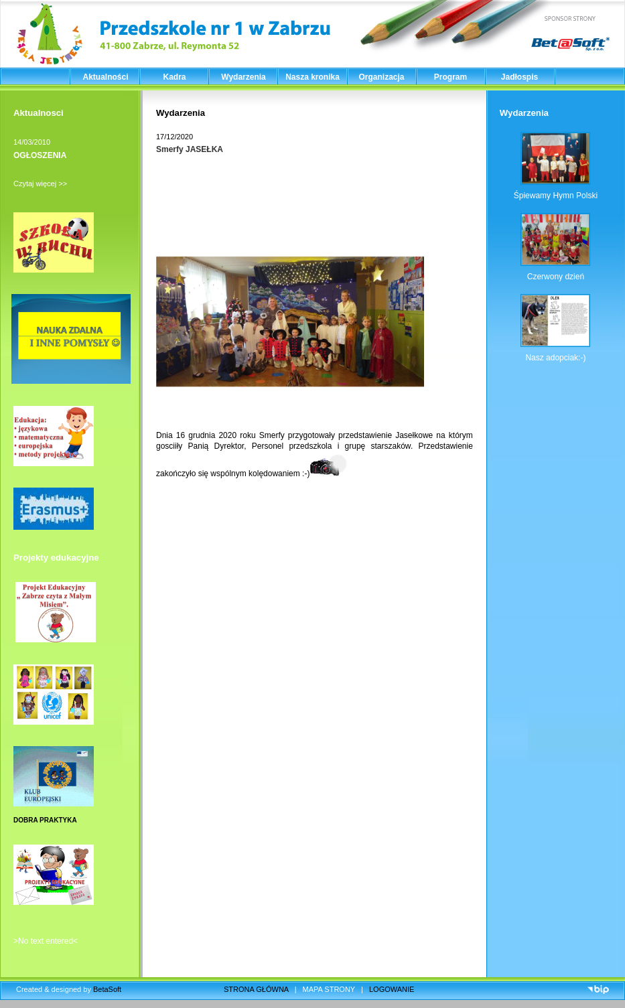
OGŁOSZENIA (39, 155)
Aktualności (105, 77)
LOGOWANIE (391, 989)
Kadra (174, 77)
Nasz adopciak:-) (555, 357)
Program (450, 77)
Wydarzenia (243, 77)
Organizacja (381, 77)
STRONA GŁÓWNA (256, 989)
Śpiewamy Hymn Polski (556, 195)
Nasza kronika (312, 77)
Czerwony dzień (555, 276)
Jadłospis (519, 77)
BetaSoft (107, 989)
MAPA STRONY (329, 989)
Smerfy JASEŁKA (189, 149)
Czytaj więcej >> (40, 183)
